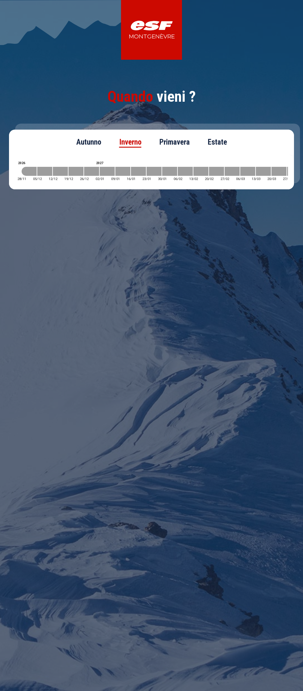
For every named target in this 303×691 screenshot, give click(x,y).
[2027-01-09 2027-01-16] (122, 171)
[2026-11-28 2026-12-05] (29, 171)
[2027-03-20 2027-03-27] (278, 171)
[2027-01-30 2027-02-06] (169, 171)
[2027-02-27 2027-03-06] (232, 171)
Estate (217, 142)
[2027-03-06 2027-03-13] (247, 171)
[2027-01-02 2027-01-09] (107, 171)
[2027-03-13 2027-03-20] (263, 171)
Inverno (130, 142)
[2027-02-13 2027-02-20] (200, 171)
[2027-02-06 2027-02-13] (185, 171)
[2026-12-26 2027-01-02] (91, 171)
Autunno (88, 142)
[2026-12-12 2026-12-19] (60, 171)
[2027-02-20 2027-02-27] (216, 171)
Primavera (174, 142)
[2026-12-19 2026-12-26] (75, 171)
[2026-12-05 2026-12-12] (44, 171)
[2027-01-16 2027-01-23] (138, 171)
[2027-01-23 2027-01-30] (154, 171)
